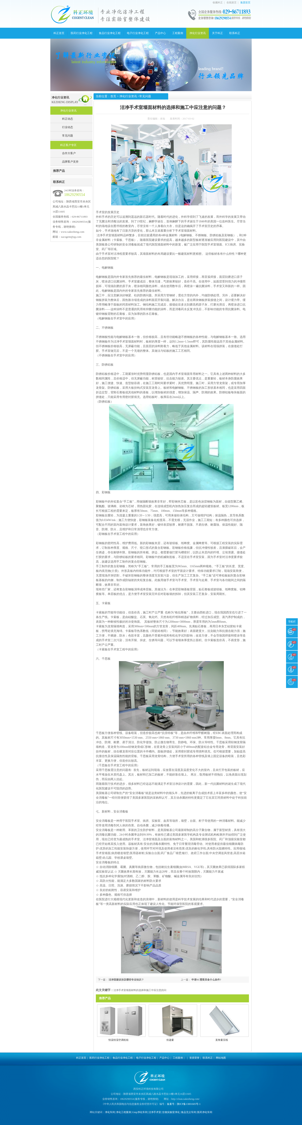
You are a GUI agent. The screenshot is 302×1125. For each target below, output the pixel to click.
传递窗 (170, 1039)
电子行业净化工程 (138, 33)
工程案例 (177, 33)
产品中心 (160, 33)
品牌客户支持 (70, 161)
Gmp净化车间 (139, 1112)
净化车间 (110, 1112)
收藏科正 (218, 2)
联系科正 (234, 33)
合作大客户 (69, 153)
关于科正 (217, 33)
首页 (113, 96)
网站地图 (221, 1057)
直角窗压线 (221, 1039)
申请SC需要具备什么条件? (206, 979)
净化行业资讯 (197, 33)
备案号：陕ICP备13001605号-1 (184, 1104)
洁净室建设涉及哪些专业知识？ (126, 979)
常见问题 (67, 135)
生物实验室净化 (171, 1112)
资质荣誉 (194, 1057)
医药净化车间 (204, 1112)
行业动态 (67, 127)
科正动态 (67, 118)
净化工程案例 (123, 1112)
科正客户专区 (68, 145)
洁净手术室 (154, 1112)
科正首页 (58, 33)
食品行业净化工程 (110, 33)
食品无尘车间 (188, 1112)
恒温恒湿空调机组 (118, 1039)
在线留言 (231, 2)
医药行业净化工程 (81, 33)
